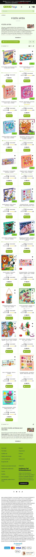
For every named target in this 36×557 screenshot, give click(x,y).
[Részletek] (9, 284)
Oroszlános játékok (18, 529)
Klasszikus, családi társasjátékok (15, 535)
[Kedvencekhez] (15, 51)
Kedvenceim (22, 459)
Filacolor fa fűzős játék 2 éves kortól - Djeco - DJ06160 (26, 67)
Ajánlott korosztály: (6, 75)
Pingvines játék (27, 535)
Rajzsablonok (9, 512)
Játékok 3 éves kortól (18, 507)
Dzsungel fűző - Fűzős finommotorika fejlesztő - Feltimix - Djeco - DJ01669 (9, 340)
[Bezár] (32, 2)
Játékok (3, 15)
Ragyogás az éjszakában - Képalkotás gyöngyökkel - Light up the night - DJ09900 (26, 239)
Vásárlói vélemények (6, 456)
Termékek (3, 451)
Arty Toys (10, 507)
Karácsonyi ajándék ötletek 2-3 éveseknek (15, 536)
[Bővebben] (18, 37)
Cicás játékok (28, 499)
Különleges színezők (17, 516)
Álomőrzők (25, 534)
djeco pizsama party (27, 510)
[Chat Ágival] (28, 553)
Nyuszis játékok (5, 528)
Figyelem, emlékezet (13, 523)
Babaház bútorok (23, 504)
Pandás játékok (18, 510)
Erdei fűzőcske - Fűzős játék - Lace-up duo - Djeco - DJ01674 (26, 340)
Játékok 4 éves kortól (24, 497)
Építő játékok (4, 525)
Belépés (21, 448)
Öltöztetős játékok (29, 525)
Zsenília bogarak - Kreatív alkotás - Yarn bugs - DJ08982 (9, 205)
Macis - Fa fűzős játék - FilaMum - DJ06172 (9, 373)
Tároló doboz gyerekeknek (27, 528)
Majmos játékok (20, 525)
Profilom (21, 453)
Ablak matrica (11, 531)
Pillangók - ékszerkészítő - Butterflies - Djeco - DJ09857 (26, 102)
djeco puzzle (17, 501)
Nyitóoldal (3, 448)
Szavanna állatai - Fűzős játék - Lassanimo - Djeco (9, 273)
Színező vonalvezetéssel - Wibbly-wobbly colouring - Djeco (9, 408)
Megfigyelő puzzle (17, 534)
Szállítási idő (4, 453)
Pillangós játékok (5, 520)
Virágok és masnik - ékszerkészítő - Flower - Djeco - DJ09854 (27, 172)
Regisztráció (22, 451)
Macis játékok (18, 522)
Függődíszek (4, 531)
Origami (3, 512)
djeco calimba (4, 510)
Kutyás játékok (15, 504)
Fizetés (3, 471)
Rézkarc (7, 532)
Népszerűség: (23, 75)
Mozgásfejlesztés (12, 525)
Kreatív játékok (18, 517)
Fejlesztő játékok (30, 523)
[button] (21, 7)
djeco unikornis (30, 519)
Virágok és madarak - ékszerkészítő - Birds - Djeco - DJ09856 (9, 137)
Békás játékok (26, 529)
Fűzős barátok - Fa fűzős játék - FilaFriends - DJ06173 (9, 172)
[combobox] (18, 11)
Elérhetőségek (5, 476)
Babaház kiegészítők (6, 504)
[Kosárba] (9, 80)
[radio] (31, 46)
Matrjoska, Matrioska (10, 517)
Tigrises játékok (17, 528)
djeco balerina (7, 515)
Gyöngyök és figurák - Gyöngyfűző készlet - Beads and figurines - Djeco (26, 205)
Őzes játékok (22, 523)
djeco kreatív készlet (13, 509)
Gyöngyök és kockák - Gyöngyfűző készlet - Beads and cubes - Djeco (27, 373)
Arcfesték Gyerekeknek (22, 500)
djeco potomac (23, 520)
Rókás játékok (4, 523)
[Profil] (29, 7)
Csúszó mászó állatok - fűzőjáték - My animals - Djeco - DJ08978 (26, 306)
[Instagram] (19, 491)
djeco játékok (4, 497)
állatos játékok (10, 501)
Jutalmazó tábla (23, 526)
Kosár (20, 456)
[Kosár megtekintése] (33, 7)
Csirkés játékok (23, 531)
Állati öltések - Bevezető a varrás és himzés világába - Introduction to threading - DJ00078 (27, 137)
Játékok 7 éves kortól (22, 532)
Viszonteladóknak (5, 459)
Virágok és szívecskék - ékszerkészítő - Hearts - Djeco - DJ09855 (9, 102)
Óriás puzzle (30, 512)
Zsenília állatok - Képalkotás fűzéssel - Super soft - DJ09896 (9, 238)
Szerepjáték (11, 510)
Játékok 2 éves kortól (12, 499)
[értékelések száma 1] (26, 69)
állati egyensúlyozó (14, 520)
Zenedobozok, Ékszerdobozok (8, 500)
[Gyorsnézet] (15, 54)
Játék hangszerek (22, 509)
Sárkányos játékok (16, 512)
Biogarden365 (4, 461)
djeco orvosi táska (15, 515)
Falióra (2, 517)
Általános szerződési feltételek (8, 466)
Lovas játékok (14, 506)
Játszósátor (24, 512)
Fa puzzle (17, 531)
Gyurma (30, 504)
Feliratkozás (23, 483)
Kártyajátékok (30, 526)
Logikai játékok (21, 541)
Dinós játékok (23, 519)
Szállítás (3, 474)
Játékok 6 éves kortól (9, 539)
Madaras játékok (26, 517)
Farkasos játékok (28, 507)
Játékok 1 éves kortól (13, 497)
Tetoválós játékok (24, 515)
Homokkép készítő (6, 506)
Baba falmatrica (13, 532)
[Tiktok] (22, 491)
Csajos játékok (30, 522)
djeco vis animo (16, 519)
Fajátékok (24, 522)
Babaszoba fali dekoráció (20, 539)
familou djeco (23, 503)
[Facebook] (13, 491)
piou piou (12, 522)
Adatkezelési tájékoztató (7, 468)
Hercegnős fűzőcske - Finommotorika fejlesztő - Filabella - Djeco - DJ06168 (26, 273)
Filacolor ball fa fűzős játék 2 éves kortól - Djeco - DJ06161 (9, 306)
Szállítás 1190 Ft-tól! (23, 2)
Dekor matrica (21, 499)
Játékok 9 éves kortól (26, 501)
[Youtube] (16, 491)
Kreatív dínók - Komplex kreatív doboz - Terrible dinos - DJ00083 (9, 67)
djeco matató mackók (27, 516)
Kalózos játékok (31, 503)
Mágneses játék (16, 503)
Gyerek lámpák (22, 513)
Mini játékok (30, 509)
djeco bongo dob (14, 513)
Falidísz (11, 528)
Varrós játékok (8, 519)
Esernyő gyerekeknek (6, 503)
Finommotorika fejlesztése (11, 541)
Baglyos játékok (27, 538)
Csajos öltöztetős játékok (7, 529)
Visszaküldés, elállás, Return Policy (8, 480)
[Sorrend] (33, 46)
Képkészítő (20, 506)
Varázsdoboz (4, 509)
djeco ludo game (5, 513)
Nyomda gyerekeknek (17, 538)
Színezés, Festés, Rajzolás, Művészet (10, 526)
